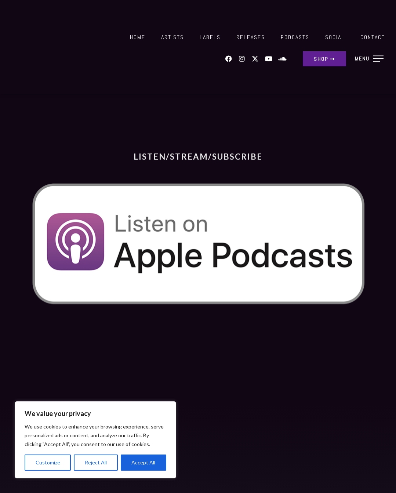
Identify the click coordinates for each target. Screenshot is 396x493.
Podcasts (295, 37)
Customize (48, 462)
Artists (172, 37)
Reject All (96, 462)
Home (137, 37)
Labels (210, 37)
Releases (250, 37)
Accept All (143, 462)
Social (335, 37)
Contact (372, 37)
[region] (95, 439)
